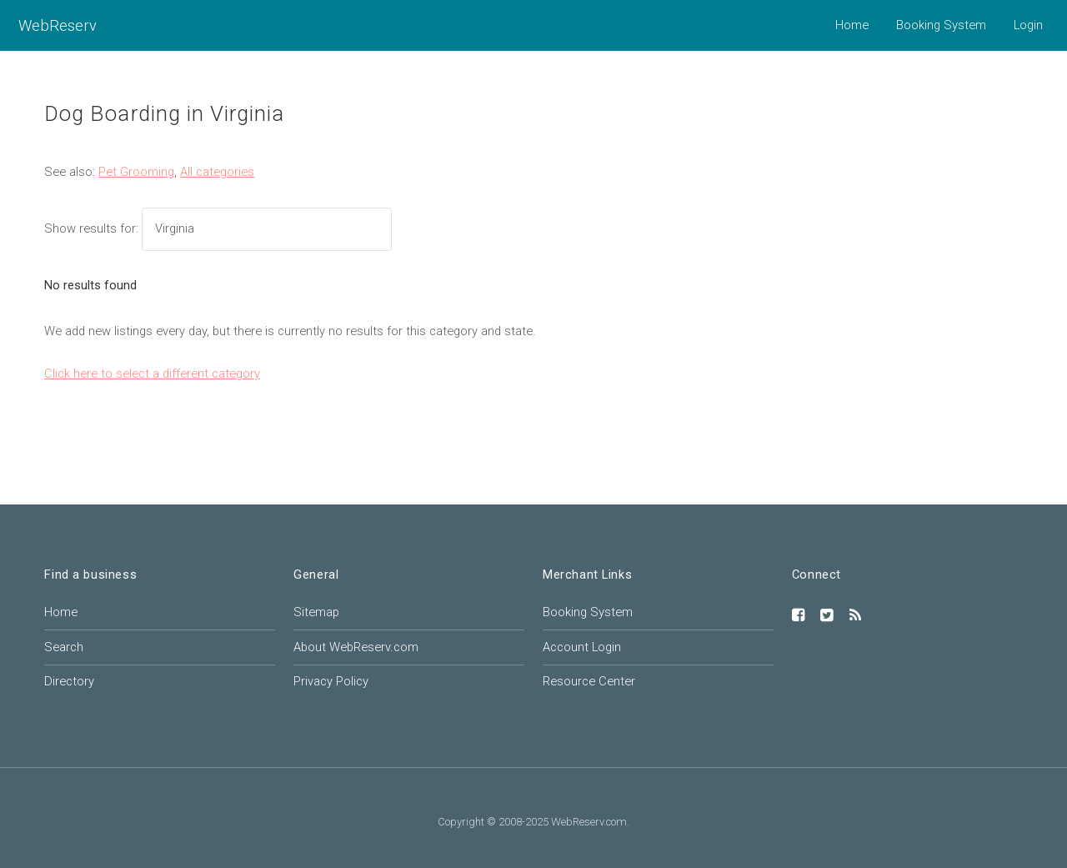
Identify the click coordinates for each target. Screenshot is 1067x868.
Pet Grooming (136, 171)
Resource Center (589, 681)
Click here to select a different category (152, 373)
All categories (217, 171)
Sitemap (316, 612)
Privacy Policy (330, 681)
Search (63, 647)
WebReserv (57, 25)
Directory (69, 681)
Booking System (941, 25)
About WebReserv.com (355, 647)
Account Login (582, 647)
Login (1028, 25)
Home (852, 25)
